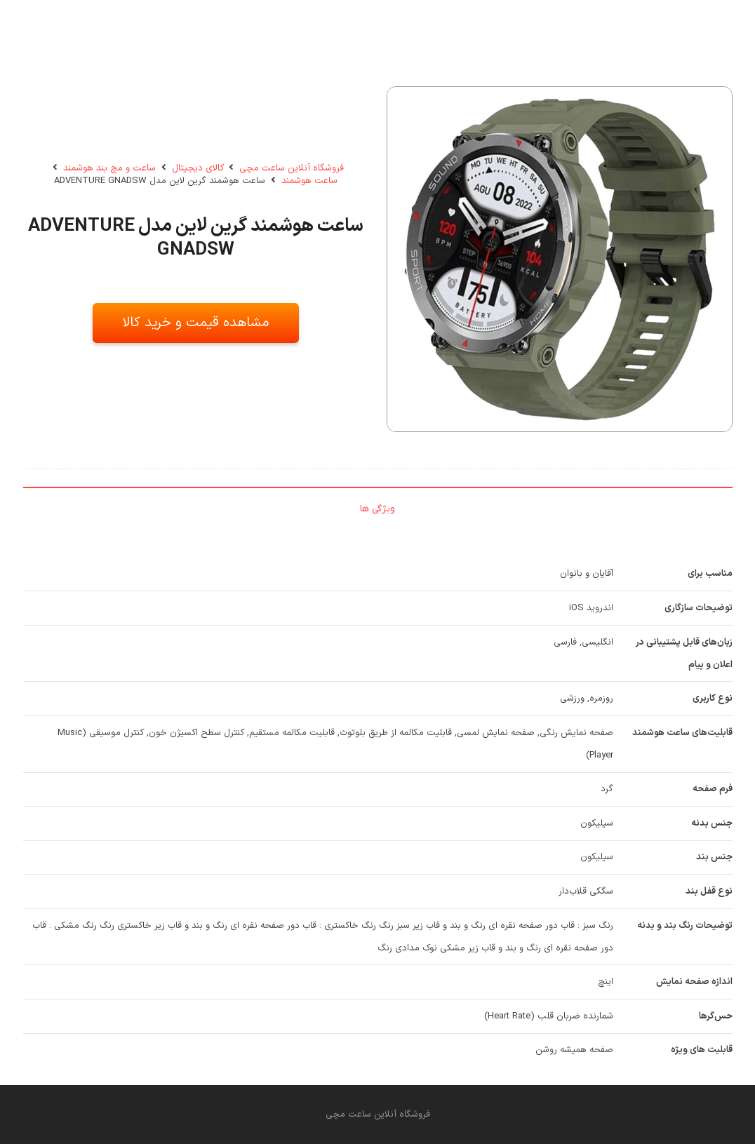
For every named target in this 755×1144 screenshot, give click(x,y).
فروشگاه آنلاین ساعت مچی (291, 168)
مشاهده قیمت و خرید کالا (196, 322)
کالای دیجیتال (198, 168)
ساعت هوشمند (309, 181)
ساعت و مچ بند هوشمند (109, 168)
